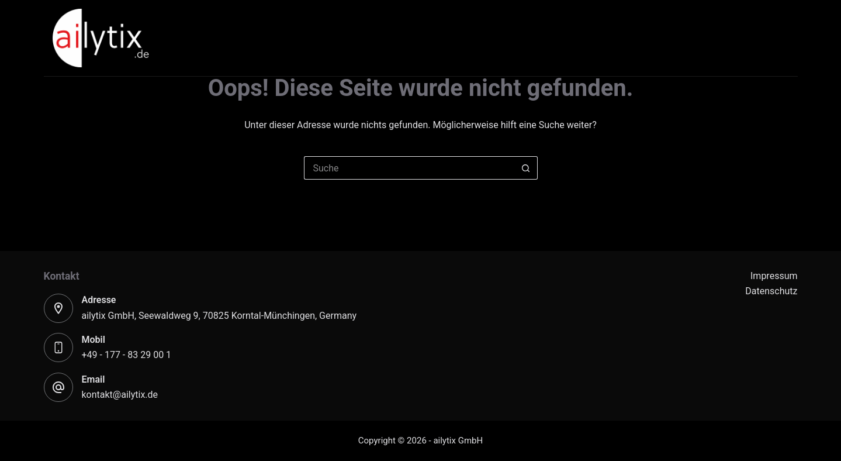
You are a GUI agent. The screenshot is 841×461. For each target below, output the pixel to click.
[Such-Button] (526, 168)
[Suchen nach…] (409, 168)
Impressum (774, 275)
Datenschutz (771, 291)
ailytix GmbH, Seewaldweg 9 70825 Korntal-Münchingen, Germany (219, 315)
